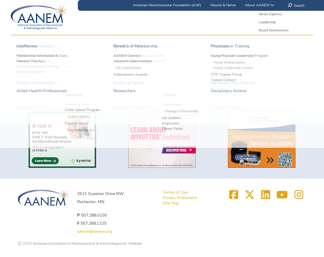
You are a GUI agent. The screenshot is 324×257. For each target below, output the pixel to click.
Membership (298, 26)
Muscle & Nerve (223, 5)
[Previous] (22, 74)
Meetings (90, 26)
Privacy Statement (180, 197)
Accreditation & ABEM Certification (186, 26)
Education (113, 26)
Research (137, 26)
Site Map (171, 203)
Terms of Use (175, 192)
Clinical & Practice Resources (253, 26)
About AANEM (259, 5)
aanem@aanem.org (94, 231)
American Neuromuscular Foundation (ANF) (167, 5)
